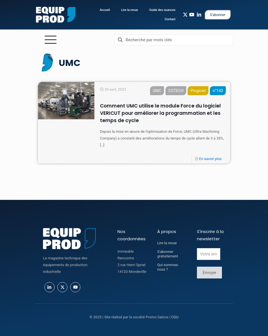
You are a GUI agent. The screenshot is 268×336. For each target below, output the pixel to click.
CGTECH (175, 90)
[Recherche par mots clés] (173, 39)
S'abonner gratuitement (167, 254)
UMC (157, 90)
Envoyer (209, 272)
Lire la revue (167, 243)
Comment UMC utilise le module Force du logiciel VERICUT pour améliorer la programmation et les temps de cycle (160, 113)
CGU (174, 317)
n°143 (218, 90)
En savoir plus (210, 159)
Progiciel (198, 90)
